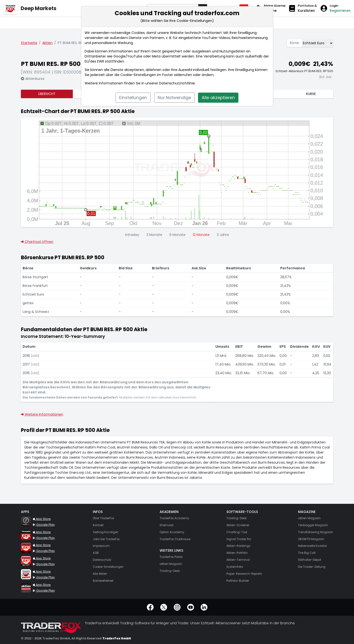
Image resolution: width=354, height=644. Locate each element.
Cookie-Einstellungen (138, 74)
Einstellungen (133, 98)
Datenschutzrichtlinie (177, 83)
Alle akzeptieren (218, 98)
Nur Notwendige (174, 98)
